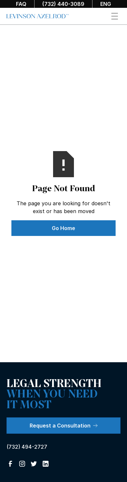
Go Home (63, 228)
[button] (114, 16)
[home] (38, 16)
